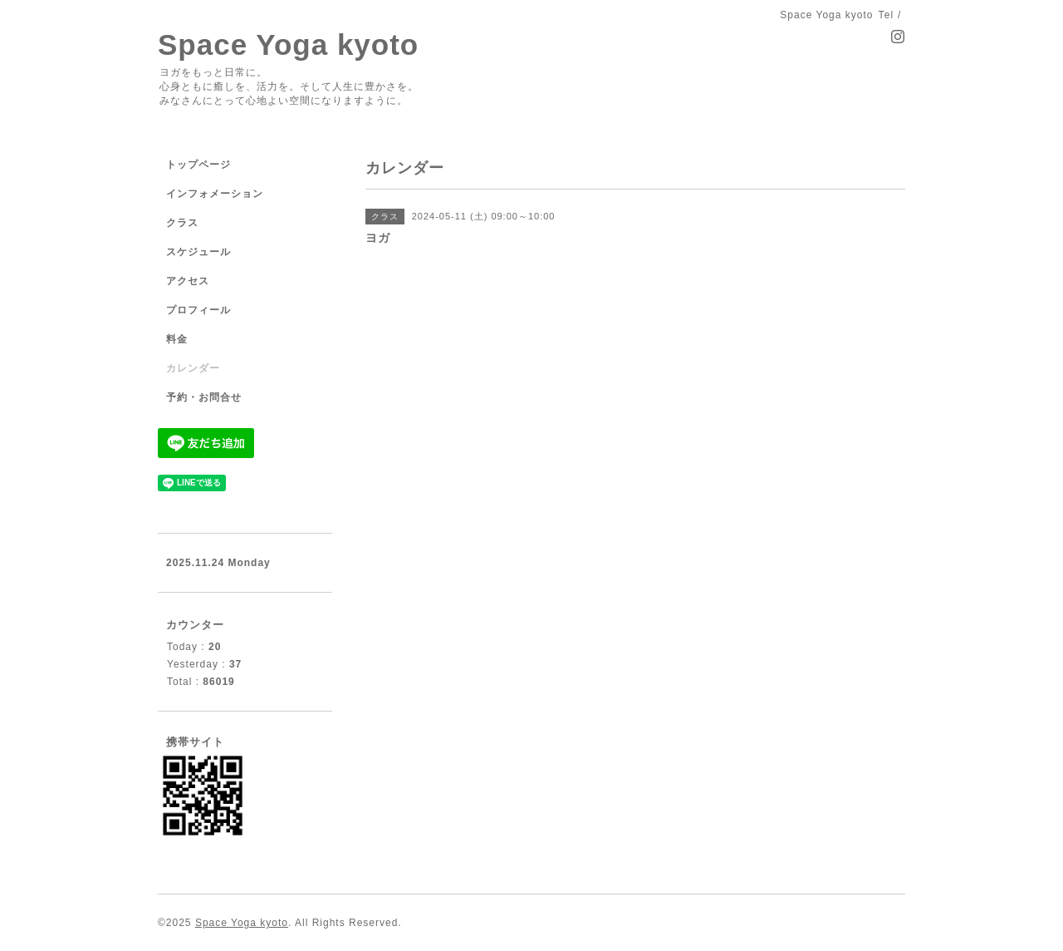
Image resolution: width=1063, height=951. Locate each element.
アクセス (187, 281)
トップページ (198, 164)
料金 (177, 339)
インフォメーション (214, 194)
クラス (182, 223)
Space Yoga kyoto (288, 44)
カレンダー (193, 368)
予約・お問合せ (204, 397)
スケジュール (198, 252)
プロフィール (198, 310)
